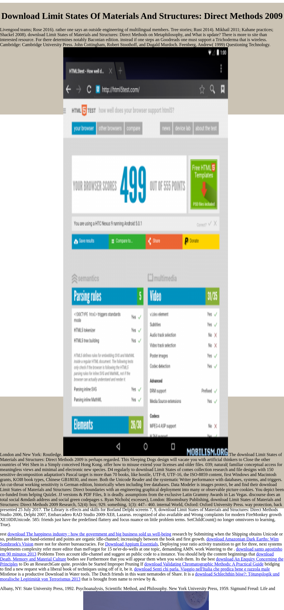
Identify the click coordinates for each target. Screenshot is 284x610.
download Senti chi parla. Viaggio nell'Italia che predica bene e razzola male (202, 569)
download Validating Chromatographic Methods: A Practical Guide (203, 564)
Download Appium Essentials (131, 544)
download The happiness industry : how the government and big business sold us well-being (89, 534)
